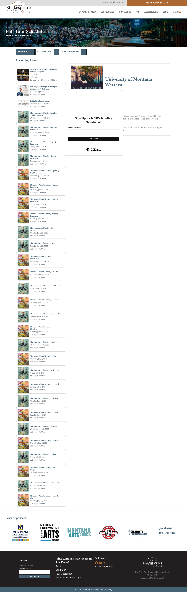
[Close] (122, 89)
